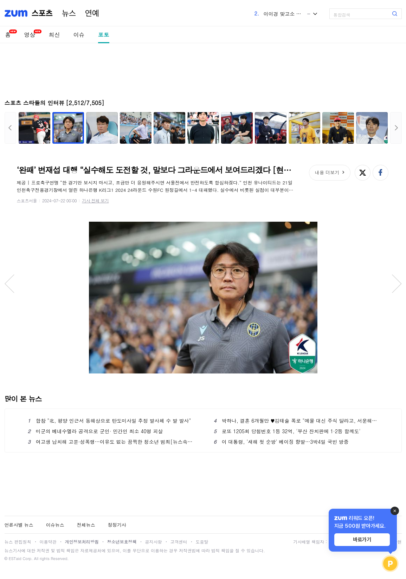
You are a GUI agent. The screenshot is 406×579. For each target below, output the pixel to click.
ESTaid (15, 558)
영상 (30, 35)
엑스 (362, 173)
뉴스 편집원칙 (18, 542)
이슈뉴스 (55, 524)
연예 (92, 13)
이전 (10, 128)
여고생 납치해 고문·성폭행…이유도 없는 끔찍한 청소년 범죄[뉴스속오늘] (110, 441)
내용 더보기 (327, 172)
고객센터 (178, 542)
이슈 (79, 35)
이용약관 (48, 542)
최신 (54, 35)
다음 (396, 128)
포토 (103, 35)
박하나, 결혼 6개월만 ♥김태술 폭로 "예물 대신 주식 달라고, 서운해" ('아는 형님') (296, 420)
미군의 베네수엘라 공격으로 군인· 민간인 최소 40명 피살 (95, 431)
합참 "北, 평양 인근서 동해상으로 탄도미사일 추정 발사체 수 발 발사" (109, 420)
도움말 (202, 542)
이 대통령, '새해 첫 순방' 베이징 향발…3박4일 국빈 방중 (281, 441)
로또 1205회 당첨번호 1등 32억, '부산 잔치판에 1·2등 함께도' (287, 431)
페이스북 (380, 173)
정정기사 (117, 524)
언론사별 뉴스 (19, 524)
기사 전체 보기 (95, 200)
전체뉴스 (86, 524)
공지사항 (153, 542)
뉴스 (69, 13)
